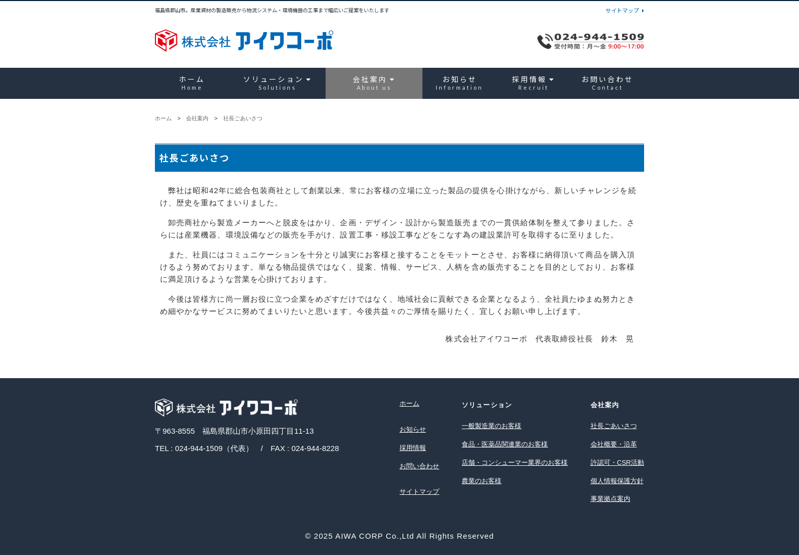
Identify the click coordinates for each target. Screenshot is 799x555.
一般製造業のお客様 (491, 426)
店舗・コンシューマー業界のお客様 (515, 462)
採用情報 (533, 83)
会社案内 (374, 83)
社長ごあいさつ (242, 118)
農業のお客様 (481, 481)
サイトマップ (624, 10)
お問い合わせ (607, 83)
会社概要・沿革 (614, 444)
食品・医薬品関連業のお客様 (505, 444)
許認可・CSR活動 (617, 462)
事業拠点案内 (610, 499)
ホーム (192, 83)
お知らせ (459, 83)
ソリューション (277, 83)
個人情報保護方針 (617, 481)
